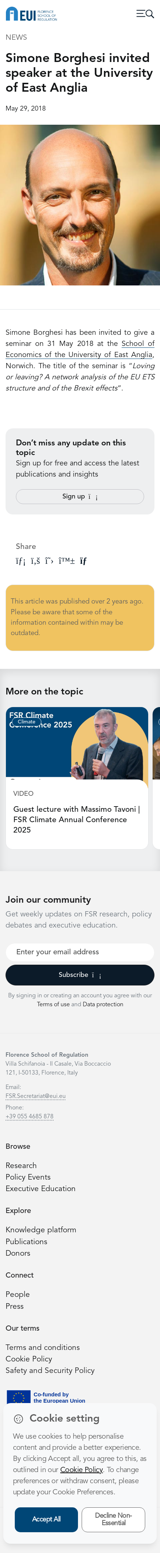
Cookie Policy (29, 1359)
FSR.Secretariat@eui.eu (36, 1096)
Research (21, 1166)
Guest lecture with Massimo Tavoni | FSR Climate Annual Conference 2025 (76, 820)
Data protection (103, 1005)
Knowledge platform (41, 1230)
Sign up (80, 496)
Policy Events (28, 1177)
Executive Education (41, 1189)
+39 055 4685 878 (30, 1117)
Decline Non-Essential (113, 1520)
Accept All (46, 1519)
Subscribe (80, 975)
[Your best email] (80, 952)
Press (15, 1307)
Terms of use (54, 1005)
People (18, 1295)
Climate (26, 722)
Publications (26, 1242)
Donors (18, 1254)
